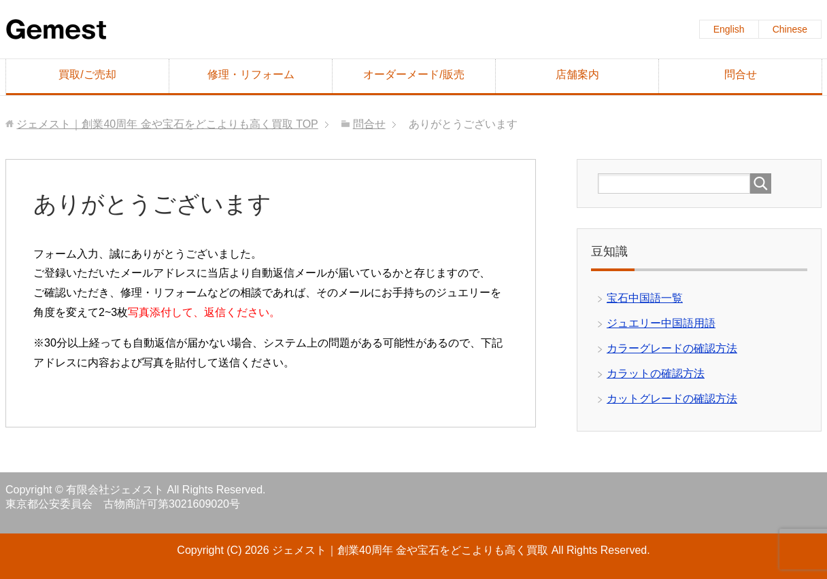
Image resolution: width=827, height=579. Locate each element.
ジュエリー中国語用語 (661, 323)
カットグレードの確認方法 (672, 398)
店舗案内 (577, 74)
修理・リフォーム (250, 74)
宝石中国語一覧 (645, 298)
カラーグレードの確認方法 (672, 348)
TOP (167, 124)
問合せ (740, 74)
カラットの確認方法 (656, 373)
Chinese (790, 29)
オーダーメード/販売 (413, 74)
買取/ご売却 (87, 74)
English (729, 29)
